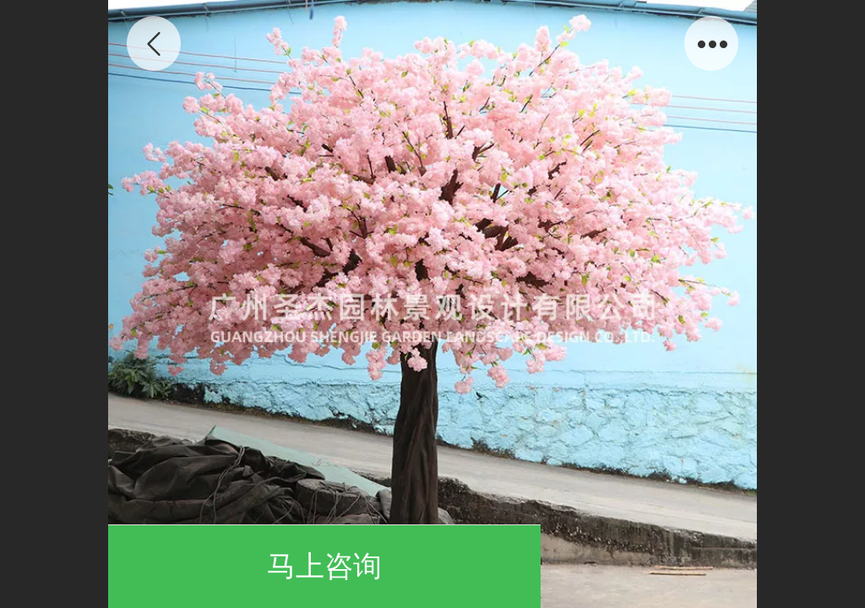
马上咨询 (324, 566)
